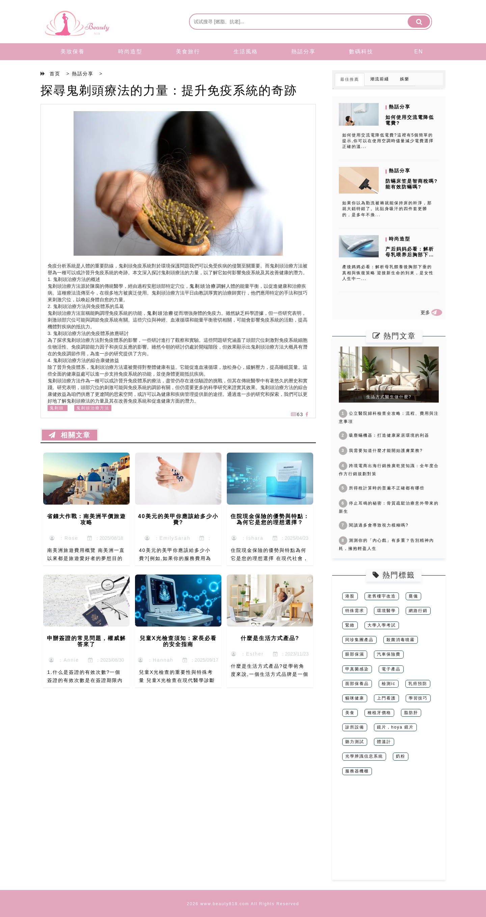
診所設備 (354, 727)
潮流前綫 (379, 79)
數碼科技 (361, 51)
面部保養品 (357, 683)
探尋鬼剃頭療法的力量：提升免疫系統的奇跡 (168, 90)
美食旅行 (188, 51)
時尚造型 (130, 51)
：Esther (247, 654)
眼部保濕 (354, 654)
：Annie (64, 660)
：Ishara (248, 538)
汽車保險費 (389, 654)
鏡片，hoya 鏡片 (395, 727)
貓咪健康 (354, 698)
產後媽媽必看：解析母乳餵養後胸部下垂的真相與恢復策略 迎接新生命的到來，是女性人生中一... (388, 272)
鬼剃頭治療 (202, 286)
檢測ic (389, 683)
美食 (350, 712)
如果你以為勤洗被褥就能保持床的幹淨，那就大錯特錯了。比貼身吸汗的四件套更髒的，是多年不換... (387, 209)
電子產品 (391, 669)
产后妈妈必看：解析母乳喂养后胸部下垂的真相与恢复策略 (409, 254)
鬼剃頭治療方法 (92, 408)
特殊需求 (354, 610)
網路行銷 (418, 610)
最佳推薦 (349, 79)
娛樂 (404, 79)
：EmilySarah (167, 538)
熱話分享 (303, 51)
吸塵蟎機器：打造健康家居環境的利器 (384, 435)
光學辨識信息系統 (364, 756)
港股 (350, 596)
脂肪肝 (411, 712)
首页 (55, 73)
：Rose (64, 538)
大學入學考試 (382, 625)
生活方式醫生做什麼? (389, 396)
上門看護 (386, 698)
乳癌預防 (417, 683)
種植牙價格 (379, 712)
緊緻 (350, 625)
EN (418, 51)
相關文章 (69, 435)
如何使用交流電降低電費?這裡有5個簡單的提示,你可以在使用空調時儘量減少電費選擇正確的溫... (388, 141)
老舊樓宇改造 (382, 596)
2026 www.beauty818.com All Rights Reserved (243, 903)
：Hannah (155, 660)
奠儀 (413, 596)
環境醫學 (386, 610)
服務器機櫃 (357, 771)
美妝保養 (72, 51)
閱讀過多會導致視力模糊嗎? (374, 525)
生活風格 (246, 51)
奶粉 (400, 756)
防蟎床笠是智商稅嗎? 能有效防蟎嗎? (411, 183)
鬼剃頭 (57, 408)
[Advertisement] (389, 832)
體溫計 (384, 741)
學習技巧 (418, 698)
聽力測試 (354, 741)
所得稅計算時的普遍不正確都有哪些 (382, 488)
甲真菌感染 (357, 669)
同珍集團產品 (359, 639)
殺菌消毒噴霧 (400, 639)
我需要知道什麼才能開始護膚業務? (381, 450)
